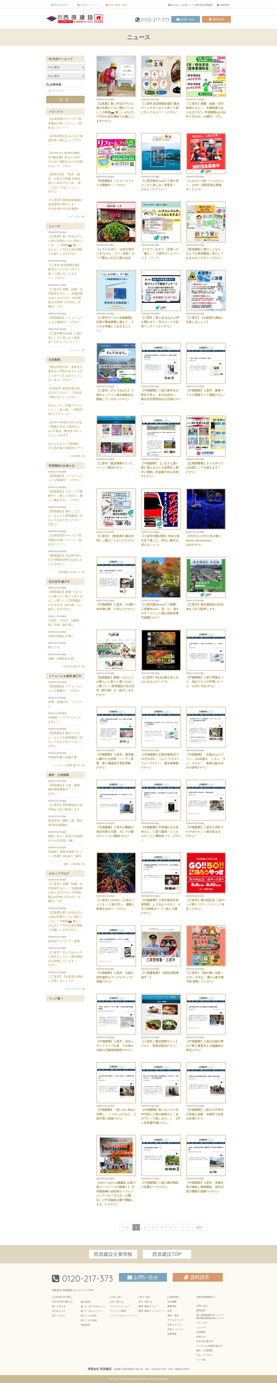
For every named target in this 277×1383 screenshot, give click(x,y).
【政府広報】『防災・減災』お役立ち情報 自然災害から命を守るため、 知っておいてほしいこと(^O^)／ (64, 183)
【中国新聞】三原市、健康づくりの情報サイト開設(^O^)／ (206, 369)
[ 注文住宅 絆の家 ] (61, 1297)
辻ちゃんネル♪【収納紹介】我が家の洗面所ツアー (65, 446)
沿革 (169, 1311)
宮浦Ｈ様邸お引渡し (65, 634)
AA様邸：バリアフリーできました (65, 717)
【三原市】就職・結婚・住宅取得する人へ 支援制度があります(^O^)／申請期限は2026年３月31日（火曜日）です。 (206, 87)
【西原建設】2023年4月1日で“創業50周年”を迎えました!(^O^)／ (65, 558)
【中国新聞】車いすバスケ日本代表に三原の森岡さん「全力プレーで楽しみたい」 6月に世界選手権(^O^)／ (161, 1093)
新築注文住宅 (61, 5)
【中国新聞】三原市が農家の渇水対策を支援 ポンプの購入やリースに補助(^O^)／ (116, 808)
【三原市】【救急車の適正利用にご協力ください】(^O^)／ (116, 515)
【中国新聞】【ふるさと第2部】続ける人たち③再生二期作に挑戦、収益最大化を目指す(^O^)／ (161, 446)
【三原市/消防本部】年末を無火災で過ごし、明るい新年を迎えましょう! (161, 517)
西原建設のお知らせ (62, 465)
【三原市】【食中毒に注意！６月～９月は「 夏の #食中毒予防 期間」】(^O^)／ (206, 954)
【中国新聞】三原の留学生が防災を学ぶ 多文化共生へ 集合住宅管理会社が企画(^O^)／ (161, 374)
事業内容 (172, 1306)
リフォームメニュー (120, 1306)
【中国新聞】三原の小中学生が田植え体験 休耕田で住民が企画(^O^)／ (206, 1091)
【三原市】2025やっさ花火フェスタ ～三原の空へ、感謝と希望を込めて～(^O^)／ (116, 881)
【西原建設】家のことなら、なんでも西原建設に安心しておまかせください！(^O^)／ (206, 230)
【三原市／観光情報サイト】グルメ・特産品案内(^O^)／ (161, 1020)
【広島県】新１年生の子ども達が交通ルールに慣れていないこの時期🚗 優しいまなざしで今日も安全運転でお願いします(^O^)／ (116, 89)
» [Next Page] (188, 1227)
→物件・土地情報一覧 (73, 864)
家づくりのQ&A (89, 1320)
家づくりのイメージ (91, 1311)
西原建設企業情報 (113, 1254)
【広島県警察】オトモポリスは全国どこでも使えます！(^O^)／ (206, 444)
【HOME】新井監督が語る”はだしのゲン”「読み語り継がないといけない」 (65, 393)
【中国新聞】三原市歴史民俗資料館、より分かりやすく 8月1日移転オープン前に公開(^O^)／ (161, 883)
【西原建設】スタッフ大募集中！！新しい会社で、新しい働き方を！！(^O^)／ (65, 494)
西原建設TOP (166, 1254)
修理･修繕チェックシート (151, 1311)
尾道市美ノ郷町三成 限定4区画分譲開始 (65, 821)
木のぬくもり (59, 1311)
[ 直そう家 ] (144, 1297)
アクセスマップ (175, 1320)
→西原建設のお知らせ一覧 (71, 572)
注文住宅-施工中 (59, 581)
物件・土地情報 (59, 775)
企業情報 (224, 5)
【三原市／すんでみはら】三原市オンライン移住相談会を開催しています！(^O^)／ (116, 372)
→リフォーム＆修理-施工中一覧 (68, 765)
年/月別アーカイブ (61, 59)
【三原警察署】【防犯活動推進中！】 (161, 952)
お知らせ (200, 1336)
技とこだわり (59, 1315)
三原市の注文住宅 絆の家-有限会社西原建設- (75, 18)
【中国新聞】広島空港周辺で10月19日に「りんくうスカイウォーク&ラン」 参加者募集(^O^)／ (161, 738)
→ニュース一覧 (76, 350)
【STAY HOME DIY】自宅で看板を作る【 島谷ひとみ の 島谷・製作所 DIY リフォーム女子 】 (65, 429)
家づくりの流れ (89, 1315)
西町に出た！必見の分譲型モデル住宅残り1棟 (65, 836)
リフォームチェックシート (123, 1315)
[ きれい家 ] (115, 1297)
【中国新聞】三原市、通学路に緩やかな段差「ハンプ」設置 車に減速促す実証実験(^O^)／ (116, 738)
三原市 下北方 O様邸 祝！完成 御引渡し (65, 620)
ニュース (54, 226)
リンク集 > (56, 998)
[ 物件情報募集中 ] (205, 1297)
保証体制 (85, 1325)
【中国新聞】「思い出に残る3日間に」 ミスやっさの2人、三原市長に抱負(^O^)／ (116, 1091)
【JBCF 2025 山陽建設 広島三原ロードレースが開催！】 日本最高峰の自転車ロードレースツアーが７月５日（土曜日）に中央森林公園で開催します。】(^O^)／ (116, 1170)
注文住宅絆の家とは (62, 1301)
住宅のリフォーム (89, 5)
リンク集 (200, 1359)
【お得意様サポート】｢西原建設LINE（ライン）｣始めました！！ (65, 538)
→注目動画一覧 (76, 456)
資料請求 (218, 19)
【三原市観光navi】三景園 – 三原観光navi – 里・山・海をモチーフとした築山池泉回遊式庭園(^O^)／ (161, 588)
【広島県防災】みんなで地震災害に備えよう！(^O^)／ (65, 140)
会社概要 (172, 1301)
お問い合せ (187, 19)
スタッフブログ (59, 873)
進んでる (65, 645)
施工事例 (85, 1301)
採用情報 (172, 1334)
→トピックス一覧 (75, 216)
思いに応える (59, 1306)
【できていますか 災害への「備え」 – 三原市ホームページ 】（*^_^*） (161, 230)
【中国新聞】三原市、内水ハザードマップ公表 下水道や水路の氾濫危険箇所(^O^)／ (116, 1022)
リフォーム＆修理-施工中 (65, 676)
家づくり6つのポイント (93, 1306)
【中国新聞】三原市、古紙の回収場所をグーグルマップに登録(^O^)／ (116, 954)
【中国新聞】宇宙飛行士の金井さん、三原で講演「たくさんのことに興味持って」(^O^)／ (161, 810)
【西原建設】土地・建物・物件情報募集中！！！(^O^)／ (65, 787)
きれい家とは (116, 1301)
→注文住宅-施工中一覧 (73, 666)
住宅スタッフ (174, 1324)
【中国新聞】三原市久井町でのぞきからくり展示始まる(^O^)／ (206, 808)
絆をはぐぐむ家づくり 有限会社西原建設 (192, 5)
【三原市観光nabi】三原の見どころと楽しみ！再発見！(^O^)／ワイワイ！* (161, 162)
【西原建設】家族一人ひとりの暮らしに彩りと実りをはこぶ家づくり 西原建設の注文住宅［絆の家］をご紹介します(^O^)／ (116, 662)
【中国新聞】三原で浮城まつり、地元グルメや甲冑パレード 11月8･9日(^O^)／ (206, 658)
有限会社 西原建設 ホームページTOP (72, 1290)
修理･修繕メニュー (148, 1306)
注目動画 (54, 359)
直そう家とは (145, 1301)
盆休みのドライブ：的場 (65, 939)
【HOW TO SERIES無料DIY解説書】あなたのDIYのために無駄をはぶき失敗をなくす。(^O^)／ (65, 159)
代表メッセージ (175, 1329)
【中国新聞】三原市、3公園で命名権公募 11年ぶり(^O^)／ (116, 584)
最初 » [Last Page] (200, 1227)
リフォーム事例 (118, 1311)
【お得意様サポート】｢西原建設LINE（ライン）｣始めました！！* (65, 123)
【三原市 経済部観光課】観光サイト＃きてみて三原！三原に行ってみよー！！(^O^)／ (161, 85)
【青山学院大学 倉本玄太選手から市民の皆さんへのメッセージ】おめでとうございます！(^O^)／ (65, 373)
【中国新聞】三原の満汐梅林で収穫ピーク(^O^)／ (161, 1162)
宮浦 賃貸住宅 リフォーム (65, 702)
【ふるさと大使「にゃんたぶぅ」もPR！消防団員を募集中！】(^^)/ (206, 162)
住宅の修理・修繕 (117, 5)
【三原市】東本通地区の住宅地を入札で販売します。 (206, 584)
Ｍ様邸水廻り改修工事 (65, 755)
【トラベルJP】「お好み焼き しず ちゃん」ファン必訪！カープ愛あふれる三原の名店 (116, 230)
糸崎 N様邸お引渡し (65, 656)
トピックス (56, 111)
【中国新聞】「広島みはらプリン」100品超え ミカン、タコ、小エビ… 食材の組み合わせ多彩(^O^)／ (206, 738)
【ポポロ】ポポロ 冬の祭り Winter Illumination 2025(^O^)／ (206, 517)
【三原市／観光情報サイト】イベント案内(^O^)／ (116, 442)
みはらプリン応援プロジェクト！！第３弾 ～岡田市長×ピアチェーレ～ (65, 409)
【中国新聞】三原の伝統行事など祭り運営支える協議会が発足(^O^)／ (206, 1022)
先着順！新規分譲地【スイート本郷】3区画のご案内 (65, 852)
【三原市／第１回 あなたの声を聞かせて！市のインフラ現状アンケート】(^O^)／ (161, 299)
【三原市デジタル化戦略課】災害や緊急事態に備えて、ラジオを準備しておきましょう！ (116, 301)
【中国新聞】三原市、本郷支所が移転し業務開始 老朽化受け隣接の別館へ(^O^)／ (206, 1164)
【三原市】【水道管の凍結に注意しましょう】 (206, 297)
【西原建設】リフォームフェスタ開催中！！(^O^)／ (116, 160)
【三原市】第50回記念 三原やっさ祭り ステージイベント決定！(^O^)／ (206, 881)
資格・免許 (173, 1315)
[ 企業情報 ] (173, 1297)
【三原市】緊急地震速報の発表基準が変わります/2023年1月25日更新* (65, 204)
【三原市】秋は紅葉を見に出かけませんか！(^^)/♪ (161, 656)
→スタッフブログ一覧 (73, 989)
